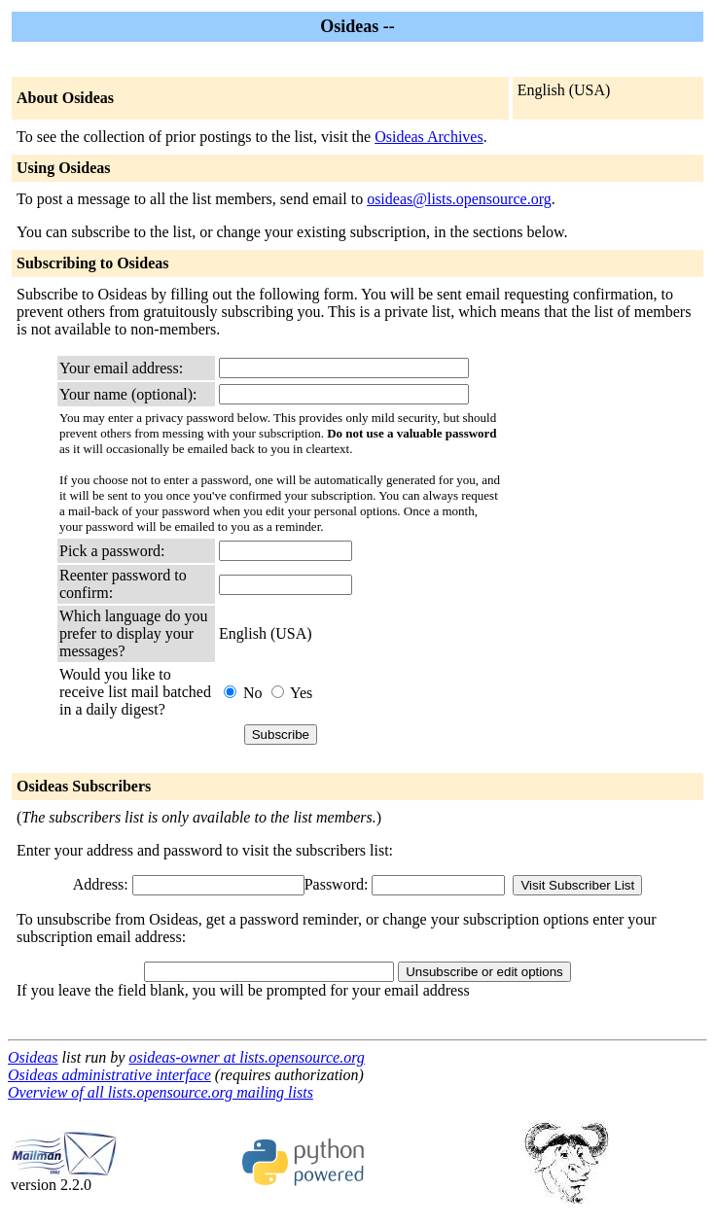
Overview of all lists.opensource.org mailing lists (160, 1092)
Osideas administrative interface (109, 1075)
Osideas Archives (429, 136)
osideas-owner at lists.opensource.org (246, 1057)
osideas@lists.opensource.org (459, 199)
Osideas (33, 1057)
